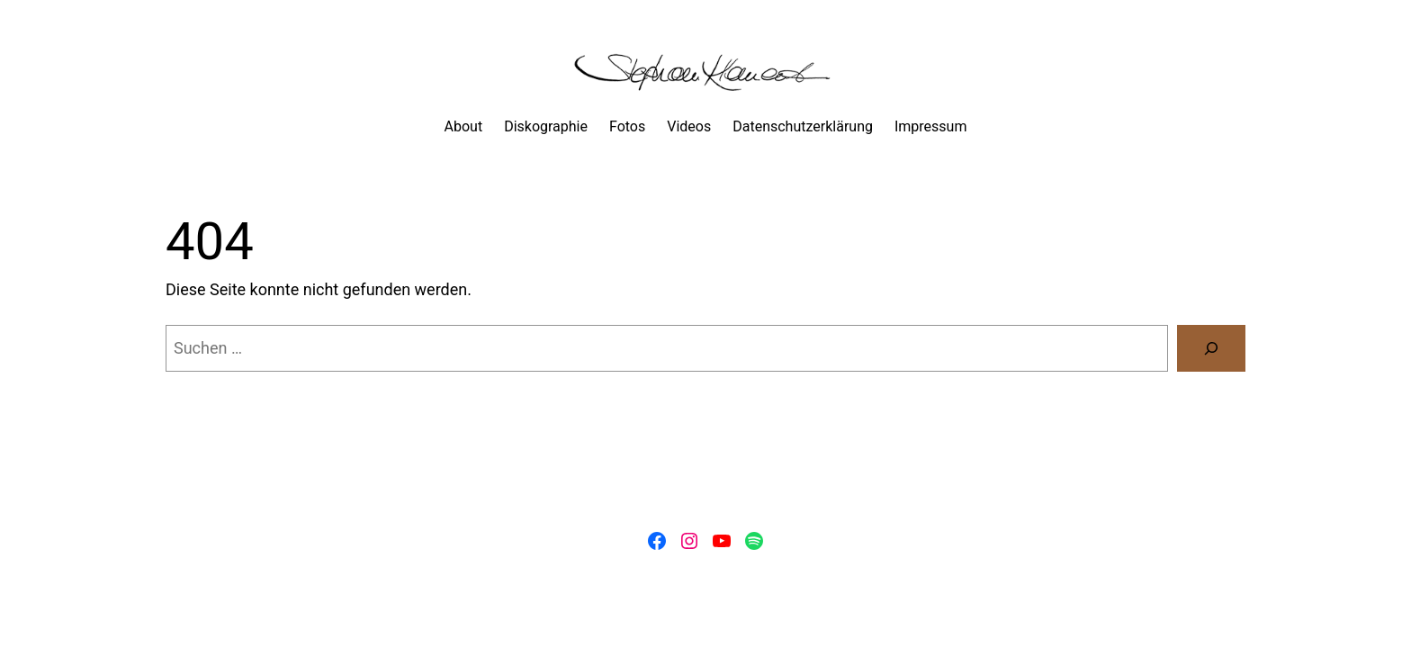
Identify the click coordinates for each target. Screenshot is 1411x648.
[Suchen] (1211, 348)
